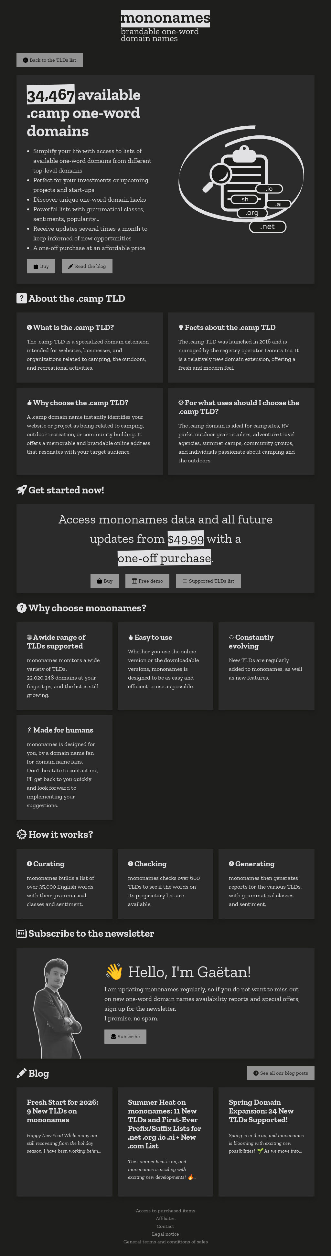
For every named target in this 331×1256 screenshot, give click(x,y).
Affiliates (166, 1218)
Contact (165, 1226)
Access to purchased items (165, 1211)
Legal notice (165, 1234)
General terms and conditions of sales (165, 1242)
